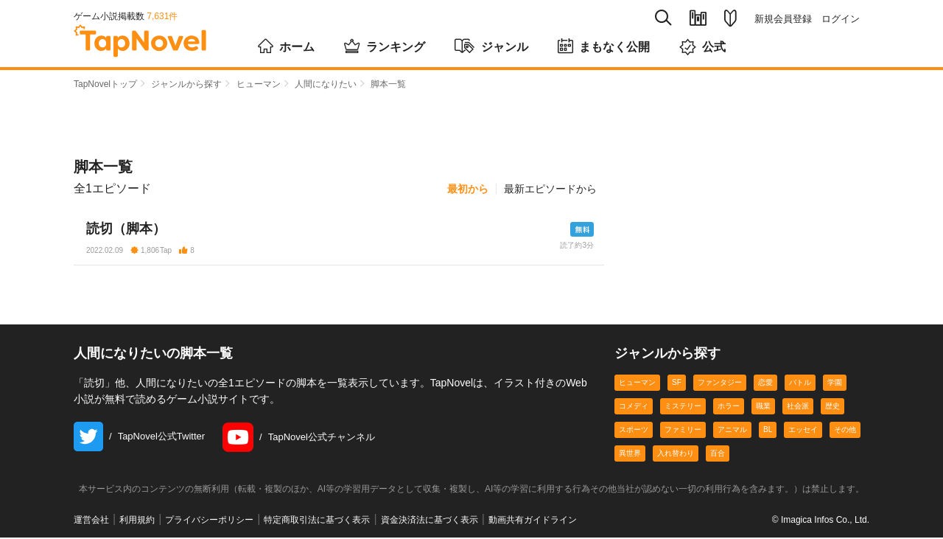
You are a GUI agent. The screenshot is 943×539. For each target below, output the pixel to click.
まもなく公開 (604, 45)
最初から (467, 189)
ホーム (286, 45)
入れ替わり (675, 455)
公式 (702, 46)
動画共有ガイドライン (532, 521)
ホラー (729, 407)
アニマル (732, 431)
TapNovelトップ (105, 84)
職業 (763, 407)
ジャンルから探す (186, 84)
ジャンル (491, 45)
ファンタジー (720, 384)
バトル (800, 384)
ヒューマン (258, 84)
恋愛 (765, 384)
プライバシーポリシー (209, 521)
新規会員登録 (783, 19)
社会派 (798, 407)
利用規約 (137, 521)
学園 (834, 384)
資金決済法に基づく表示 (429, 521)
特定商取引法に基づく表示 (317, 521)
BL (767, 431)
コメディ (633, 407)
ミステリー (683, 407)
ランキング (384, 45)
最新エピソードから (550, 189)
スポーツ (633, 431)
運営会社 (91, 521)
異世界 (630, 455)
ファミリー (683, 431)
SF (676, 384)
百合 (717, 455)
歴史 (832, 407)
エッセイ (803, 431)
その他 (845, 431)
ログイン (840, 19)
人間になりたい (326, 84)
